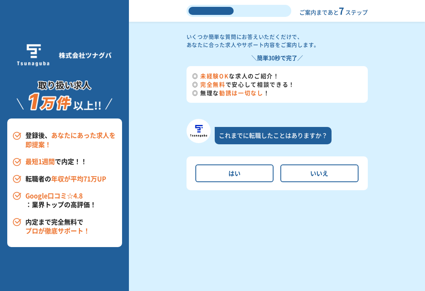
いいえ (319, 173)
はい (234, 173)
